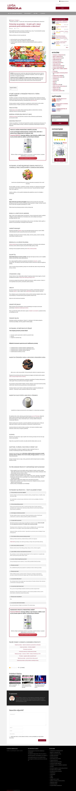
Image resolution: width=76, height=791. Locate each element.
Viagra (54, 81)
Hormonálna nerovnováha (57, 62)
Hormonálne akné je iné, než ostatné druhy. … (61, 99)
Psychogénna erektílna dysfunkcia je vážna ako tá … (37, 759)
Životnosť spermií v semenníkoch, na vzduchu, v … (62, 104)
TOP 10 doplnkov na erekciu (15, 13)
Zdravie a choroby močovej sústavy (59, 86)
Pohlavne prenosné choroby (58, 65)
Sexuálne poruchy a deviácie (58, 77)
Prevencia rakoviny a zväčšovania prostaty (27, 650)
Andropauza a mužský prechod (58, 54)
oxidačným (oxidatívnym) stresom (21, 307)
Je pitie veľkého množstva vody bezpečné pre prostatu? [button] (20, 551)
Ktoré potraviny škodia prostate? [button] (16, 503)
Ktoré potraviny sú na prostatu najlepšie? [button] (18, 492)
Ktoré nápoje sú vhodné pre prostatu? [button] (17, 512)
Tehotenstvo (55, 78)
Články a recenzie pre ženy (57, 57)
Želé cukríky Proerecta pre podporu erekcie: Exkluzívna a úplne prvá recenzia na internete (61, 37)
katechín (35, 260)
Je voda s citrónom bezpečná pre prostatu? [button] (18, 558)
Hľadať (62, 8)
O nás (35, 13)
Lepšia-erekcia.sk (10, 789)
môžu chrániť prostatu (32, 248)
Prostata (16, 20)
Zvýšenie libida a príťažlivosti (58, 90)
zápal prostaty (15, 109)
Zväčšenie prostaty (13, 116)
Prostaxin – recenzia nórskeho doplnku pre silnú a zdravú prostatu (61, 42)
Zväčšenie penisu (56, 89)
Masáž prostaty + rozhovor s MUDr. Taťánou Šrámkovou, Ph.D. (28, 653)
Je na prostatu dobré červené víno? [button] (17, 586)
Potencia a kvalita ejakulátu (57, 67)
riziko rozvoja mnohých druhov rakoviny (17, 376)
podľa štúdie (28, 290)
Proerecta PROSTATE (15, 135)
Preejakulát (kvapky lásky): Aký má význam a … (61, 109)
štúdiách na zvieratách (33, 310)
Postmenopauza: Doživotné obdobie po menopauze (36, 751)
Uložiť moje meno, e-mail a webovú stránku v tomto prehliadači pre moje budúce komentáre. (26, 736)
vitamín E (15, 290)
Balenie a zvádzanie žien (57, 56)
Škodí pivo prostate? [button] (14, 564)
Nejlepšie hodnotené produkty (60, 19)
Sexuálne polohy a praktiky (57, 75)
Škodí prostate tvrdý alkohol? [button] (16, 596)
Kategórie (27, 13)
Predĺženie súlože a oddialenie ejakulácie (60, 68)
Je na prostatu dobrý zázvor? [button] (15, 578)
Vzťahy (54, 83)
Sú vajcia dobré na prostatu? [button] (15, 520)
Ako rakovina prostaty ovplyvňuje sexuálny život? (40, 685)
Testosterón (55, 80)
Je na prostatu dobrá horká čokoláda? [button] (17, 602)
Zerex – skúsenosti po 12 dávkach (62, 31)
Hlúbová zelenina (12, 244)
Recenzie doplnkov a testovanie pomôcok (60, 72)
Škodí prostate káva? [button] (14, 571)
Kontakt (42, 13)
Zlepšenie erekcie (56, 87)
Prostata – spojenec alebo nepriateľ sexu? (27, 655)
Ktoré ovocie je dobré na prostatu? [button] (17, 545)
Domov (12, 20)
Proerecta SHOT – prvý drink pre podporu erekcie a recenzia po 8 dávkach (61, 22)
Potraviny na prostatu (27, 648)
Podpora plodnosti (56, 64)
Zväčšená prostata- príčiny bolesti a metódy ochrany (27, 659)
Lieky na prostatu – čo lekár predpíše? (27, 646)
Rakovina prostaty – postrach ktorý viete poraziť (28, 657)
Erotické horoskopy (56, 61)
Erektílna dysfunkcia (56, 59)
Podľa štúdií (12, 541)
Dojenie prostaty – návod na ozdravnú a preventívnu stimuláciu (28, 644)
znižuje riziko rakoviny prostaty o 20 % (27, 277)
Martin (11, 28)
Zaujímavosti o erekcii (57, 84)
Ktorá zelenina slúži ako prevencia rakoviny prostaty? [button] (20, 536)
